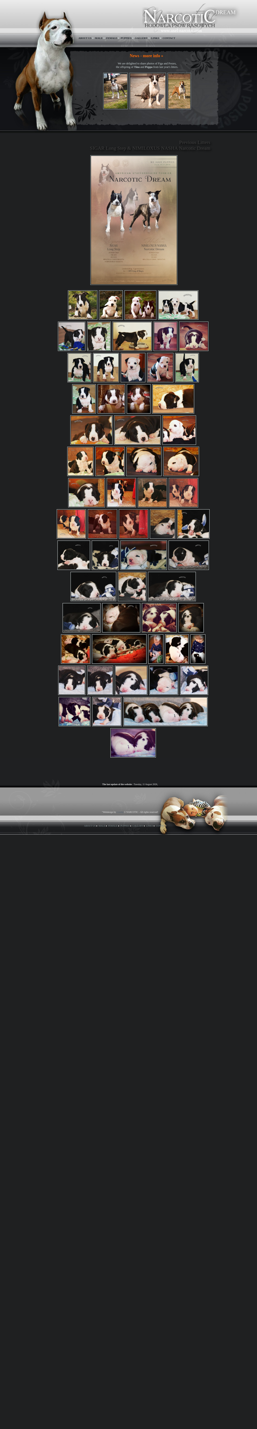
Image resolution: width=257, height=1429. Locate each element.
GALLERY (141, 38)
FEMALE (111, 38)
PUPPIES (126, 38)
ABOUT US (85, 38)
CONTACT (169, 38)
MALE (99, 38)
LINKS (155, 38)
